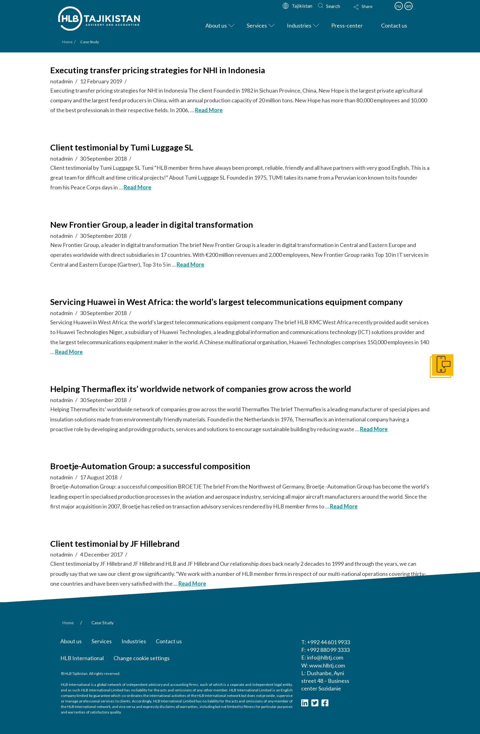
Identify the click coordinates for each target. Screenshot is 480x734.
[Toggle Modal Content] (369, 11)
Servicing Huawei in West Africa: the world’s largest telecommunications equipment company (226, 302)
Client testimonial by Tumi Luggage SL (121, 147)
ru (398, 6)
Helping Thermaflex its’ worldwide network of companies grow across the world (200, 389)
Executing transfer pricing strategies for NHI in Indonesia (157, 70)
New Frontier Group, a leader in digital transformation (151, 224)
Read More (209, 110)
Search (333, 6)
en (408, 6)
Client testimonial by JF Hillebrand (115, 543)
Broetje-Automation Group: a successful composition (150, 466)
